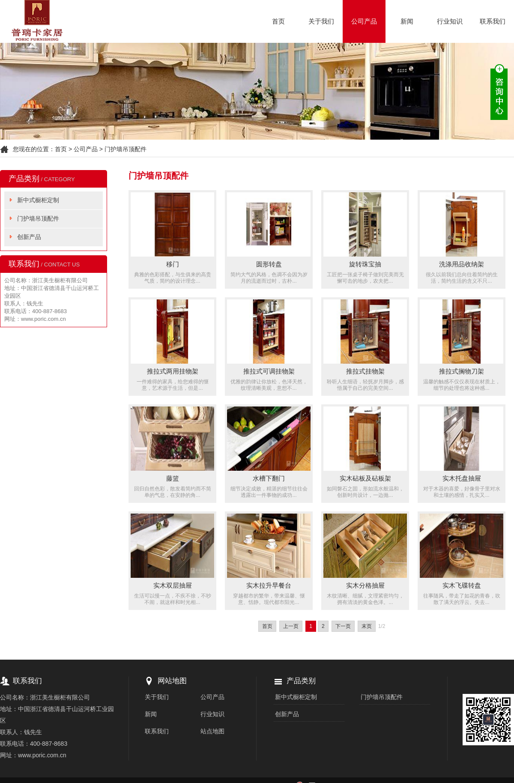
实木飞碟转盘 (461, 585)
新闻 (406, 21)
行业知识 (450, 21)
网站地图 (172, 681)
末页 (367, 626)
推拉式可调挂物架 (269, 371)
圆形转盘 (269, 264)
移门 (172, 264)
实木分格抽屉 (365, 585)
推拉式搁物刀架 (461, 371)
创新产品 (29, 236)
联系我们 (492, 21)
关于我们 (321, 21)
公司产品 (364, 21)
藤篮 (172, 478)
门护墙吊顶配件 (125, 149)
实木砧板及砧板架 (365, 478)
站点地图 (212, 731)
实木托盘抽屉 (461, 478)
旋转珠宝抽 (365, 264)
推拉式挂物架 (365, 371)
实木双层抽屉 (172, 585)
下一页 (343, 626)
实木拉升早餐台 (268, 585)
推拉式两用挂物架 (172, 371)
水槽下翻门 (269, 478)
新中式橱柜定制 (38, 200)
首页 (278, 21)
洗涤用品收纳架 (461, 264)
